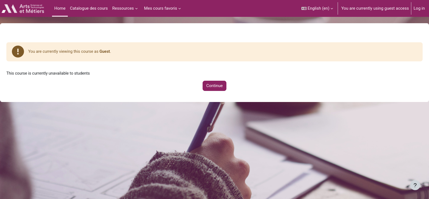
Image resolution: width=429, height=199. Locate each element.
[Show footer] (415, 185)
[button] (317, 8)
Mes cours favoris (160, 8)
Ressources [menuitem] (123, 8)
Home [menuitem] (59, 8)
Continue (214, 86)
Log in (419, 8)
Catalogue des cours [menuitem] (89, 8)
